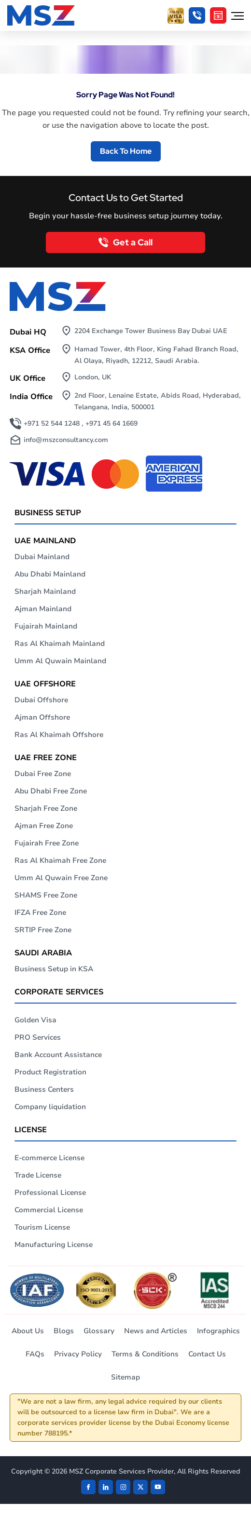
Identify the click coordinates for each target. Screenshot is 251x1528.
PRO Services (37, 1037)
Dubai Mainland (42, 557)
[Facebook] (88, 1487)
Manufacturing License (53, 1244)
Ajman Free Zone (43, 826)
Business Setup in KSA (53, 969)
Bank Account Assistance (58, 1054)
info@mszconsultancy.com (66, 439)
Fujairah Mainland (45, 626)
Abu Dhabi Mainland (49, 574)
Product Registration (50, 1072)
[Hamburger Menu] (237, 15)
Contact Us (207, 1354)
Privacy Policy (78, 1354)
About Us (28, 1331)
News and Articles (155, 1331)
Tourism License (42, 1227)
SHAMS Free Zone (45, 895)
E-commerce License (49, 1158)
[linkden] (105, 1487)
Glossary (99, 1331)
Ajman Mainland (42, 609)
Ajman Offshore (42, 717)
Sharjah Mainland (45, 591)
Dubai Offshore (41, 700)
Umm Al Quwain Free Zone (61, 878)
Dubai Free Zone (42, 773)
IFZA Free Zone (40, 912)
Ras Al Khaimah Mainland (59, 643)
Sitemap (125, 1377)
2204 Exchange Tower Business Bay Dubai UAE (150, 330)
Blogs (64, 1331)
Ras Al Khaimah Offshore (58, 734)
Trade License (37, 1175)
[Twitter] (140, 1487)
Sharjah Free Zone (45, 808)
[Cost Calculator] (218, 15)
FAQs (35, 1354)
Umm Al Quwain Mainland (60, 661)
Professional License (50, 1192)
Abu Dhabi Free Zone (50, 791)
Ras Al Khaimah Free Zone (60, 860)
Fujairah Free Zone (46, 843)
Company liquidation (50, 1107)
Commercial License (48, 1210)
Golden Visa (35, 1020)
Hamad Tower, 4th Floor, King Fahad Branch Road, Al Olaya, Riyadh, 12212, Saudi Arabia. (156, 355)
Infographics (218, 1331)
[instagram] (123, 1487)
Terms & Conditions (145, 1354)
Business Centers (44, 1089)
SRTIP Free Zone (42, 930)
